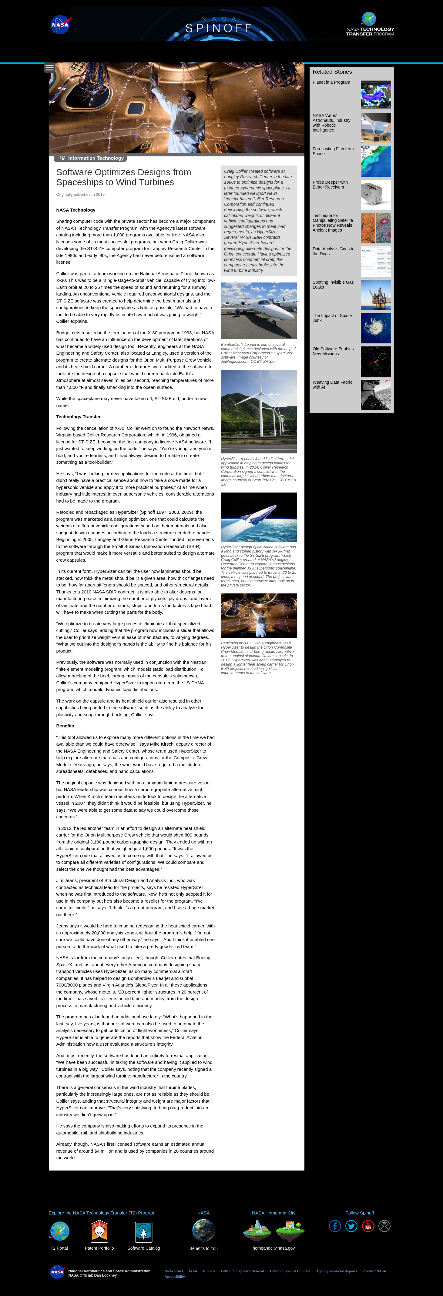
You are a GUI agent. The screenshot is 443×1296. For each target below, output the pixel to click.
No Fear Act (174, 1271)
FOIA (193, 1271)
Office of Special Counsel (290, 1271)
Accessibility (175, 1276)
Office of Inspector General (242, 1271)
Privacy (209, 1271)
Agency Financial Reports (336, 1271)
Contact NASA (374, 1271)
